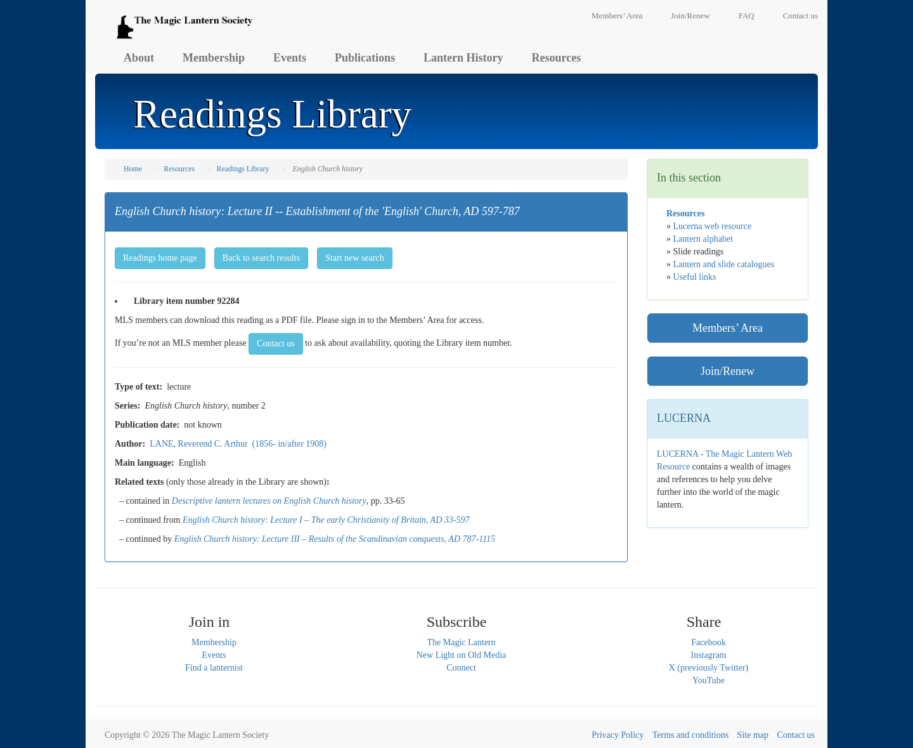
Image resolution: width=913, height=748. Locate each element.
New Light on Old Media (462, 655)
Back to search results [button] (261, 258)
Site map (752, 735)
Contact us (800, 15)
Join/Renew (690, 15)
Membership (214, 57)
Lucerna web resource (712, 226)
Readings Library (242, 168)
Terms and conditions (690, 735)
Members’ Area (617, 15)
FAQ (746, 15)
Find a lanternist (214, 668)
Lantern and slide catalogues (724, 264)
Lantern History (463, 57)
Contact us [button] (276, 343)
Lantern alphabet (703, 239)
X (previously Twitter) (709, 668)
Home (133, 168)
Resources (556, 57)
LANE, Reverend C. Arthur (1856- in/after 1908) (238, 444)
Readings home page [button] (160, 258)
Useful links (694, 277)
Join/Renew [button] (727, 371)
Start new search (354, 258)
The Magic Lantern (461, 642)
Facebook (708, 642)
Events (289, 57)
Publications (365, 57)
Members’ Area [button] (727, 328)
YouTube (708, 680)
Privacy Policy (618, 735)
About (139, 57)
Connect (461, 668)
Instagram (709, 655)
